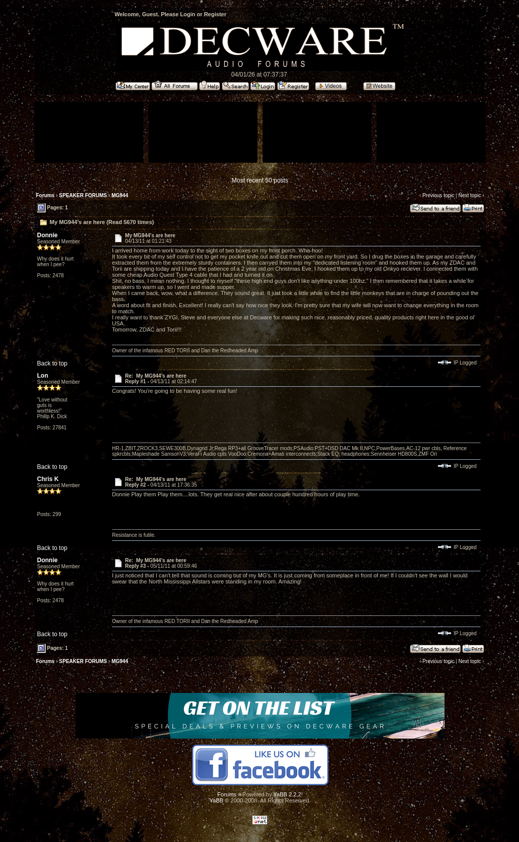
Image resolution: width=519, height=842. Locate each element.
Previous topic (438, 195)
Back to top (52, 363)
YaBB (216, 800)
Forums (45, 195)
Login (187, 14)
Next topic (469, 195)
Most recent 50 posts (260, 180)
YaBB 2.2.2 (287, 794)
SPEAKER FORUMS (83, 195)
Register (215, 14)
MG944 (120, 195)
